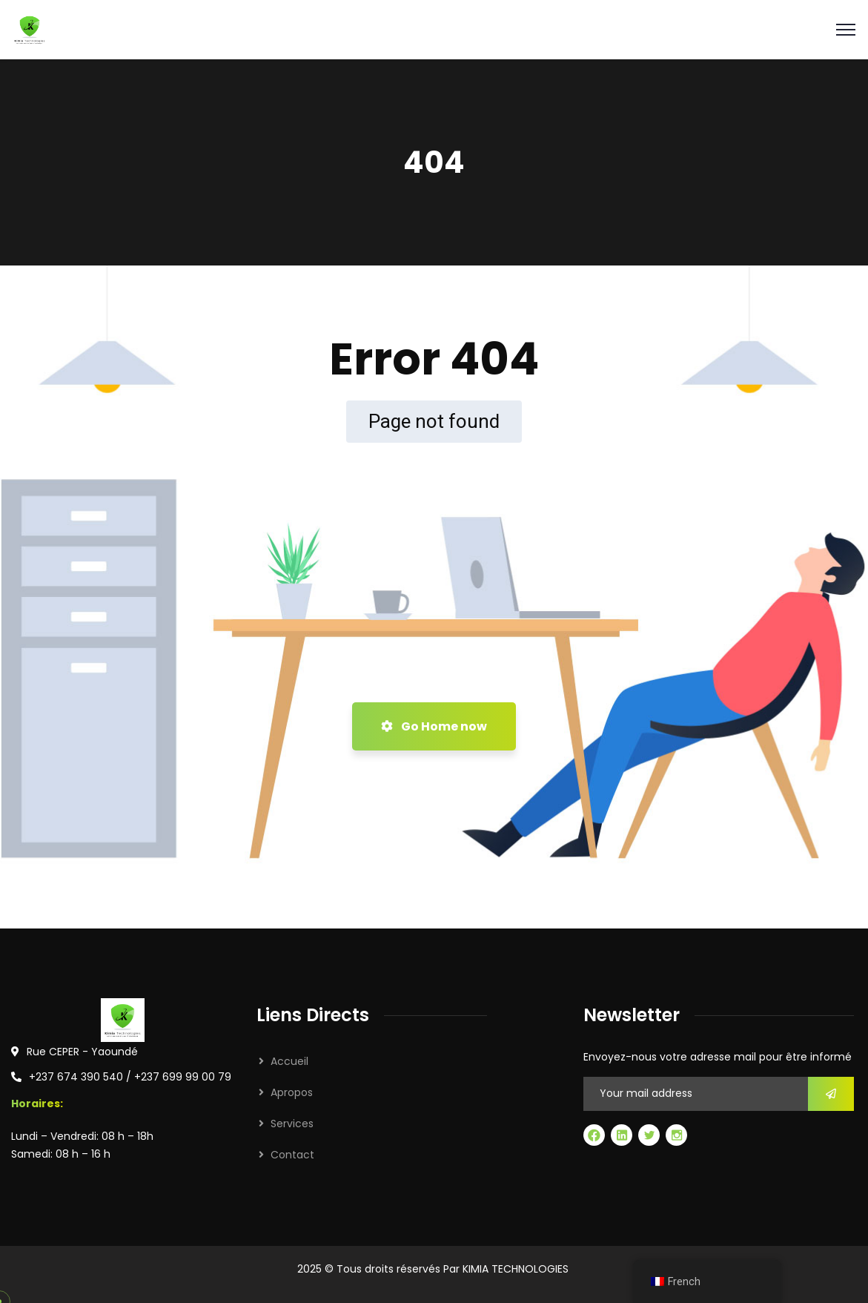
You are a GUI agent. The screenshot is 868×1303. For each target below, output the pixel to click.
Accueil (289, 1061)
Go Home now (434, 726)
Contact (292, 1154)
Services (292, 1123)
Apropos (292, 1092)
